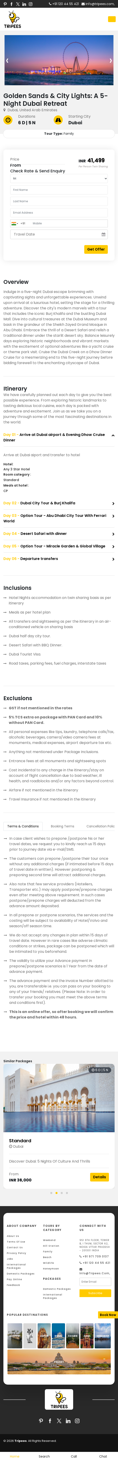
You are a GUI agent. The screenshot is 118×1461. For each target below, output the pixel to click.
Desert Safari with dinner (35, 533)
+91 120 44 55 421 (94, 1263)
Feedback (13, 1285)
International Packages (16, 1266)
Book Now (108, 1315)
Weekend (49, 1240)
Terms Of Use (16, 1241)
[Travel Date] (59, 234)
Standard (30, 1140)
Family (48, 1251)
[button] (51, 1193)
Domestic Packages (20, 1273)
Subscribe (95, 1293)
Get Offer (96, 249)
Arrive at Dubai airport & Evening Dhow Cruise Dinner (54, 437)
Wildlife (48, 1263)
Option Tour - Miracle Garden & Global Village (54, 546)
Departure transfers (30, 558)
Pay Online (14, 1279)
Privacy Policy (16, 1253)
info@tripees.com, (98, 4)
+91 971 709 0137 (94, 1256)
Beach (47, 1257)
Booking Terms (62, 826)
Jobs (10, 1259)
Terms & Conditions (23, 826)
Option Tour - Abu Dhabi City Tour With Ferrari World (54, 518)
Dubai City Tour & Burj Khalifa (39, 503)
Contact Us (15, 1247)
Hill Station (51, 1246)
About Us (13, 1236)
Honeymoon (51, 1268)
